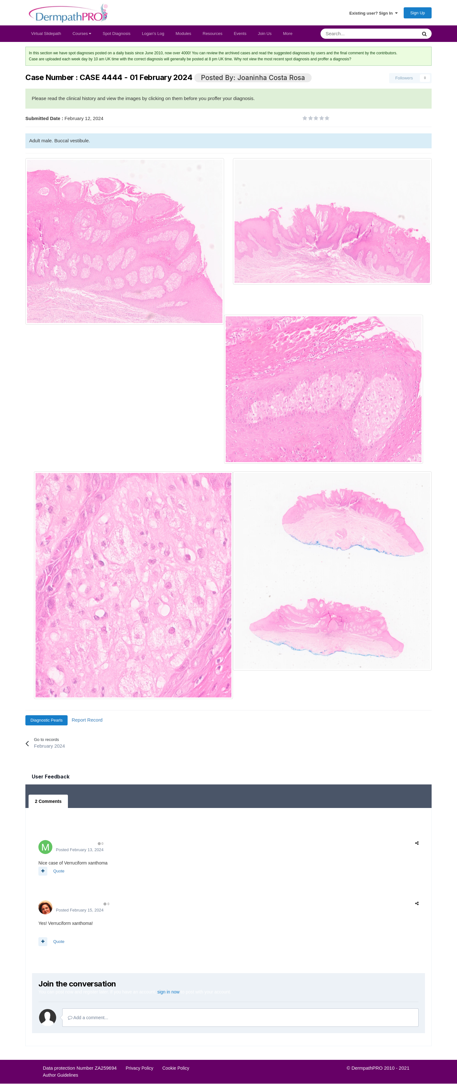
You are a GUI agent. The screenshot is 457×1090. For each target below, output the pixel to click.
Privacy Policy (139, 1068)
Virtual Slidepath (46, 33)
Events (240, 33)
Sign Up (417, 12)
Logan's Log (153, 33)
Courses (81, 33)
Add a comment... (88, 1017)
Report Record (87, 720)
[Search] (352, 34)
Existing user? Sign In (373, 13)
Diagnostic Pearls (46, 720)
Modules (183, 33)
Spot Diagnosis (116, 33)
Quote (58, 871)
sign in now (168, 991)
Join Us (264, 33)
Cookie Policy (175, 1068)
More (288, 33)
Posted (79, 849)
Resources (212, 33)
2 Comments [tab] (48, 801)
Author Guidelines (60, 1075)
